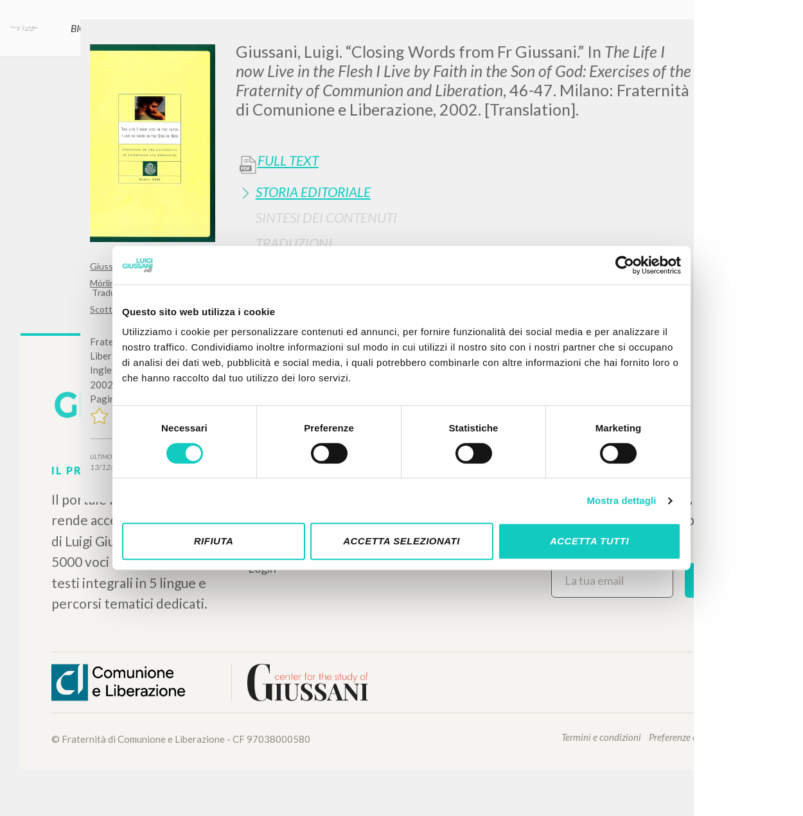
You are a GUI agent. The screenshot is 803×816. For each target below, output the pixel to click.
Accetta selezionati (401, 540)
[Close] (703, 38)
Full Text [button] (288, 160)
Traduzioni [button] (294, 243)
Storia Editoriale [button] (313, 191)
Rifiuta (214, 540)
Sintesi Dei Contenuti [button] (326, 217)
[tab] (474, 191)
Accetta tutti (589, 540)
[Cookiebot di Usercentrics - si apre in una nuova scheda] (625, 265)
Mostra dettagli (621, 500)
